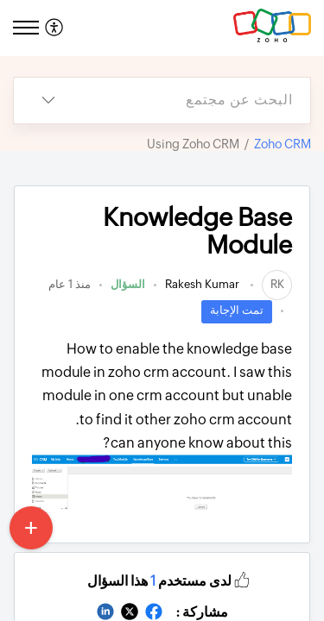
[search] (196, 100)
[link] (277, 284)
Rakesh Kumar (203, 284)
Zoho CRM (282, 144)
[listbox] (48, 100)
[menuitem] (56, 28)
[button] (242, 579)
